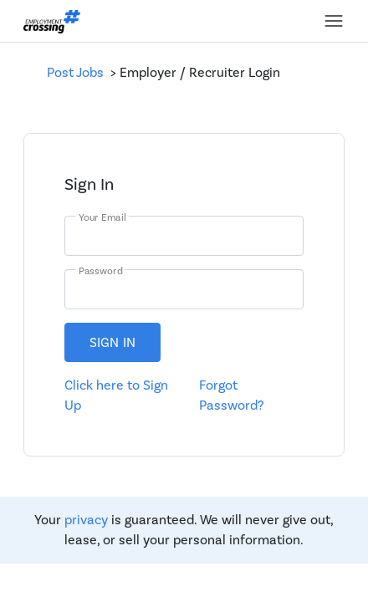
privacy (86, 520)
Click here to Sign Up (116, 395)
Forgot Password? (231, 395)
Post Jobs (78, 72)
